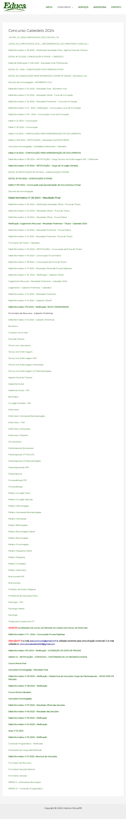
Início (49, 7)
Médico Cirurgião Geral (19, 493)
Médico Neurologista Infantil (22, 531)
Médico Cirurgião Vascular (21, 499)
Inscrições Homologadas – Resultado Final (29, 670)
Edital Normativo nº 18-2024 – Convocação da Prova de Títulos (39, 262)
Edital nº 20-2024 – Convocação (24, 127)
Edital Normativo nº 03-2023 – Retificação (28, 737)
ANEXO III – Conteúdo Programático (26, 788)
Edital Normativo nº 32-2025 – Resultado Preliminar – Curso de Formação (44, 101)
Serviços (83, 7)
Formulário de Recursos (20, 763)
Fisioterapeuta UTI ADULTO (22, 454)
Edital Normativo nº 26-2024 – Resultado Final (34, 197)
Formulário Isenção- (18, 776)
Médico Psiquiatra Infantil (20, 551)
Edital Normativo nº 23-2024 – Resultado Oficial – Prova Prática (39, 217)
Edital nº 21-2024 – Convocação (23, 121)
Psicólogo (13, 615)
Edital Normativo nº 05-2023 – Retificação (28, 718)
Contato (116, 7)
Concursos (65, 7)
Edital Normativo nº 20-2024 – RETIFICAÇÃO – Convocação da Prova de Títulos (47, 249)
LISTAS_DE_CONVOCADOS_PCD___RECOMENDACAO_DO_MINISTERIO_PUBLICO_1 (49, 44)
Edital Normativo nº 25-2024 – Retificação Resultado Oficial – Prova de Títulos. (46, 204)
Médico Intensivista (17, 519)
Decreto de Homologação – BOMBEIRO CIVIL (30, 82)
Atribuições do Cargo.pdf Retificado (25, 750)
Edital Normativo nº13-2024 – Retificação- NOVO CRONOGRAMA (40, 307)
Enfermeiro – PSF (16, 422)
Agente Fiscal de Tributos (20, 377)
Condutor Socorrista (18, 332)
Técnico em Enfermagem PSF (23, 358)
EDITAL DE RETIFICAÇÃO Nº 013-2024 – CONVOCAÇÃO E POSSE (40, 172)
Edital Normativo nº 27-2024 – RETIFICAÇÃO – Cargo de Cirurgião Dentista (44, 166)
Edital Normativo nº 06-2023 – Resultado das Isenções (34, 711)
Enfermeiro (14, 409)
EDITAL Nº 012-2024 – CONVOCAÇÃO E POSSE (31, 178)
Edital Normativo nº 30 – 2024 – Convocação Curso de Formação (39, 114)
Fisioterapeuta (15, 474)
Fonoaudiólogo (15, 486)
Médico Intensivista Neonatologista (25, 512)
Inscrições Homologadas (20, 699)
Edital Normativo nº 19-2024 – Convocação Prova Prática (35, 255)
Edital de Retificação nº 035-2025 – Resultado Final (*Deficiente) (39, 63)
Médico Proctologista (18, 544)
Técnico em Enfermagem (20, 352)
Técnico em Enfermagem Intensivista (26, 365)
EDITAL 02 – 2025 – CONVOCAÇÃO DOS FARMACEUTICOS (37, 69)
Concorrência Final (17, 663)
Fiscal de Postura (16, 339)
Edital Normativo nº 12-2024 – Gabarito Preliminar (32, 320)
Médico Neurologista (18, 538)
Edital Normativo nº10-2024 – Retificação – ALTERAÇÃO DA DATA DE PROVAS (46, 650)
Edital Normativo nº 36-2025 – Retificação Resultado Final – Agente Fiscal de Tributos (50, 50)
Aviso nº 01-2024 (16, 731)
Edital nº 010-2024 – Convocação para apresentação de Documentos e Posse (46, 185)
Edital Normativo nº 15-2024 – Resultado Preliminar (33, 294)
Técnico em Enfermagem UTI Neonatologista (30, 371)
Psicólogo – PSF (16, 602)
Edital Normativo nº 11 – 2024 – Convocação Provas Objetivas (37, 634)
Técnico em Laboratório (19, 345)
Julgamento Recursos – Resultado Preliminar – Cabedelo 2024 (39, 281)
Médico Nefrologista (18, 525)
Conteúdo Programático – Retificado (26, 743)
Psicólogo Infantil (16, 608)
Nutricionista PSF (16, 576)
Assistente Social (16, 384)
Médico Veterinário (17, 570)
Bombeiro (13, 326)
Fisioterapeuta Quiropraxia (21, 448)
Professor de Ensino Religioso (22, 589)
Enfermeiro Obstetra (18, 435)
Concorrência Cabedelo (20, 692)
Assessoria (99, 7)
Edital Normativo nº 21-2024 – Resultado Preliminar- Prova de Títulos (42, 236)
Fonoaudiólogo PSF (18, 480)
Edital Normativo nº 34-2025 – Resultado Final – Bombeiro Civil (38, 89)
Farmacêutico (15, 442)
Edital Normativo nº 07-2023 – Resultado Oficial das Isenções (38, 705)
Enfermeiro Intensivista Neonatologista (27, 416)
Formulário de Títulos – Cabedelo (24, 243)
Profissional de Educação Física (23, 596)
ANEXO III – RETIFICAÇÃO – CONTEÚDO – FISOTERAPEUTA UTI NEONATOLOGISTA (49, 657)
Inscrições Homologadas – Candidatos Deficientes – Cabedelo (38, 146)
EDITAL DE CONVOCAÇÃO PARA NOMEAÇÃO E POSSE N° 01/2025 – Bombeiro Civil (49, 76)
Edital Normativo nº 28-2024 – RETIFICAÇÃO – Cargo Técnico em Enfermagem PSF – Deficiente (55, 159)
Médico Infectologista (19, 506)
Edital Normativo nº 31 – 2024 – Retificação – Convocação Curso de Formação (46, 108)
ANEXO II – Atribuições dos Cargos (25, 782)
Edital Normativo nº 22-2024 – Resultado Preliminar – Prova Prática (41, 230)
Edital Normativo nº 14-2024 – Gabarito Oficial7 (31, 300)
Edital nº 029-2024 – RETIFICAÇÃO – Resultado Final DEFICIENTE (40, 140)
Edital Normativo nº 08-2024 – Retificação (28, 686)
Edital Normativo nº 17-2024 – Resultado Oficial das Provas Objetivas (41, 268)
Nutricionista (14, 583)
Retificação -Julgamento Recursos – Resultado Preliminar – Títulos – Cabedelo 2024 (49, 223)
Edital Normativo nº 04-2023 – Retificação (28, 724)
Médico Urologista (17, 563)
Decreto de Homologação (21, 191)
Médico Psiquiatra (17, 557)
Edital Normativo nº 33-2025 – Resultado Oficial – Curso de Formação (42, 95)
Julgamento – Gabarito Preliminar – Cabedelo (30, 287)
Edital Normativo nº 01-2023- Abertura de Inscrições (33, 756)
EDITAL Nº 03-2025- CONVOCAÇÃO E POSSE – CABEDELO (37, 56)
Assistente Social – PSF (19, 390)
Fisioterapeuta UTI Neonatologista (25, 461)
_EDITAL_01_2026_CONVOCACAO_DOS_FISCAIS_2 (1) (34, 37)
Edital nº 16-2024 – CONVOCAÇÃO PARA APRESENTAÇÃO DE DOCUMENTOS (46, 133)
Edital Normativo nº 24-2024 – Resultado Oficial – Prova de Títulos (40, 211)
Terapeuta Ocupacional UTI (22, 621)
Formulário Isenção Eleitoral (22, 769)
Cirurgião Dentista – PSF (20, 403)
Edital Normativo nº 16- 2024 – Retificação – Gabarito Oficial (37, 275)
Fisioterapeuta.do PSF (19, 467)
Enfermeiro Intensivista (20, 429)
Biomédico (13, 397)
